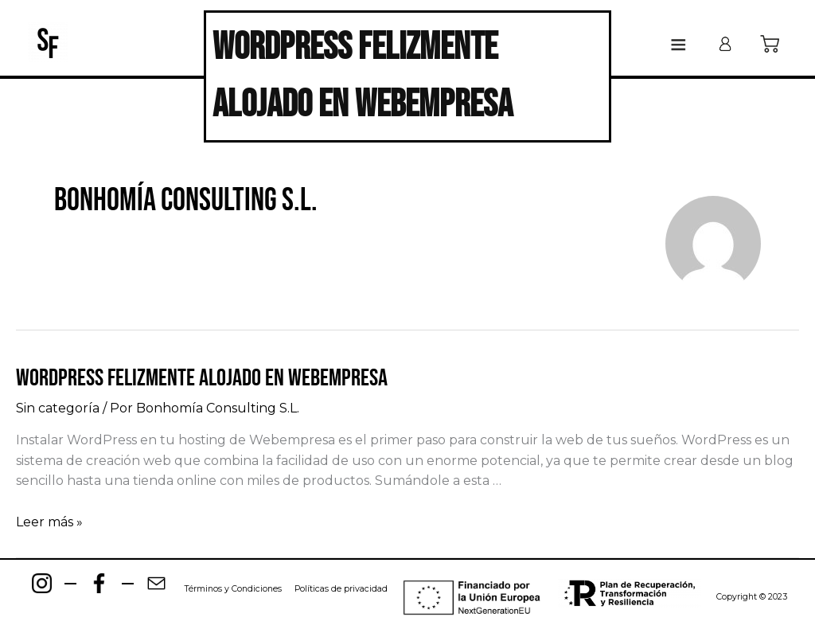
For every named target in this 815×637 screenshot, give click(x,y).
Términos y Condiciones (233, 589)
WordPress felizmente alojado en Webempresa (202, 378)
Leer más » (49, 522)
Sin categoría (57, 408)
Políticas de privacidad (341, 589)
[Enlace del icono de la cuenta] (725, 43)
